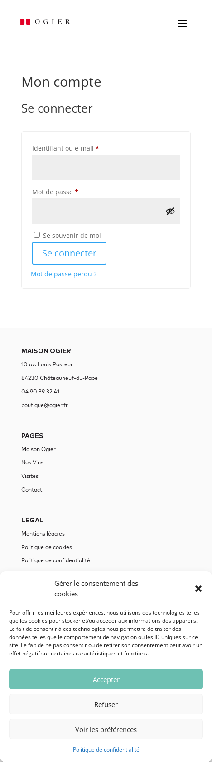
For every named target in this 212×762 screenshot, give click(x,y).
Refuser (106, 704)
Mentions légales (43, 533)
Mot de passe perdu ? (63, 274)
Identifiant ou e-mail (82, 147)
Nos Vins (32, 462)
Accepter (106, 679)
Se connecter (69, 253)
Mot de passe (72, 191)
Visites (30, 475)
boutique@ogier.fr (44, 405)
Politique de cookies (46, 547)
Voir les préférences (106, 729)
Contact (31, 489)
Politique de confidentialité (106, 749)
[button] (198, 588)
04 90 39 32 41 (40, 391)
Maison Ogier (38, 449)
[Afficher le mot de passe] (170, 211)
